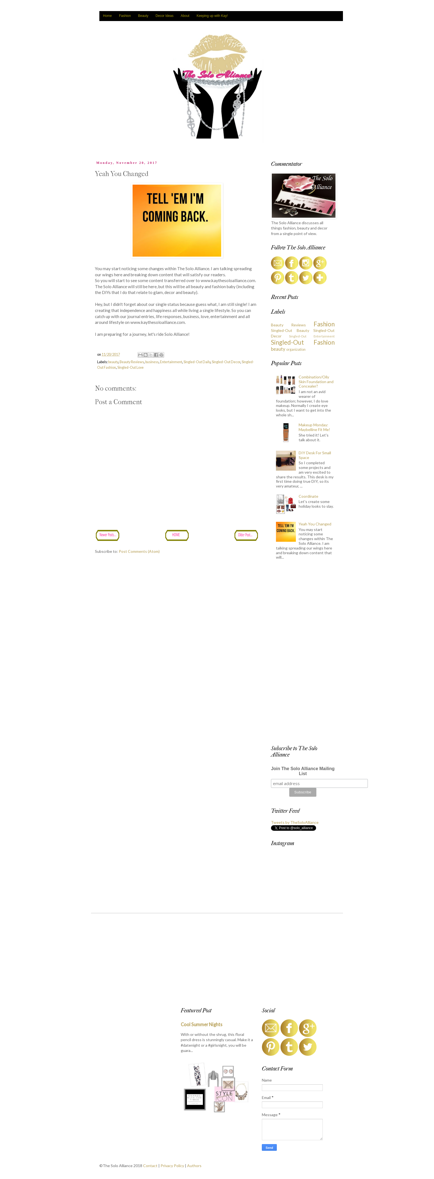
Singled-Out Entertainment (312, 336)
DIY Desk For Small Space (315, 455)
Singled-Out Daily (197, 362)
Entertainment (171, 362)
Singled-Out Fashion (303, 342)
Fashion (125, 16)
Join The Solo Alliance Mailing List (303, 771)
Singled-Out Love (130, 367)
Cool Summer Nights (201, 1024)
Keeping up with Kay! (212, 16)
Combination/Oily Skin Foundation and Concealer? (316, 382)
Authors (194, 1165)
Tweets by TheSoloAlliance (295, 822)
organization (296, 349)
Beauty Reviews (132, 362)
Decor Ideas (165, 16)
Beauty (143, 16)
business (152, 362)
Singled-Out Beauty (290, 330)
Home (107, 16)
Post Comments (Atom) (139, 551)
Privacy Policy (172, 1165)
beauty (113, 362)
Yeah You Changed (315, 524)
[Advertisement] (303, 654)
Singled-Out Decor (226, 362)
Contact (150, 1165)
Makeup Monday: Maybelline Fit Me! (314, 427)
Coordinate (308, 496)
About (185, 16)
